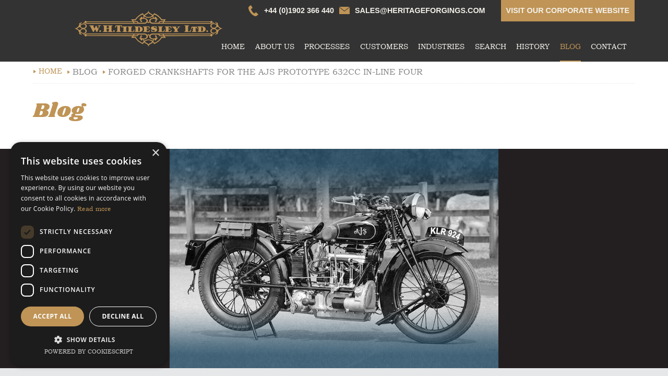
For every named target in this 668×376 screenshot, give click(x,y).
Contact (609, 47)
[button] (89, 338)
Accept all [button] (52, 316)
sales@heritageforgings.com (420, 10)
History (533, 47)
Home (233, 47)
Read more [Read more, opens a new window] (94, 209)
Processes (327, 47)
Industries (441, 47)
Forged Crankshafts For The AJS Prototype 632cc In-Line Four (265, 71)
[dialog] (88, 254)
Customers (384, 47)
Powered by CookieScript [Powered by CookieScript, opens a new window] (88, 352)
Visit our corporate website (567, 10)
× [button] (155, 153)
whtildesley (148, 29)
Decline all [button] (123, 316)
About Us (274, 47)
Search (490, 47)
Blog (570, 47)
